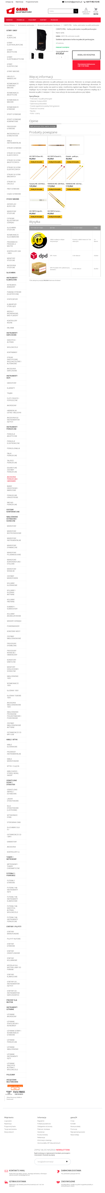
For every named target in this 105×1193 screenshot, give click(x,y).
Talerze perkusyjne (12, 462)
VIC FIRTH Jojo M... (35, 211)
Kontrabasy (12, 352)
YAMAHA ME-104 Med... (56, 184)
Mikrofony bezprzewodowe (14, 532)
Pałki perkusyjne (12, 455)
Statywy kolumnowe (12, 959)
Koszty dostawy (42, 1135)
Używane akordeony (11, 1015)
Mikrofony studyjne (11, 212)
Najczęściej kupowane (78, 1132)
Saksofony (11, 383)
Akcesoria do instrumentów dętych (13, 420)
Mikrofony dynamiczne (12, 546)
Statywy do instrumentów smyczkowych (13, 993)
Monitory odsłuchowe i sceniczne (13, 669)
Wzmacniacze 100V (13, 684)
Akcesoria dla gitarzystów (13, 135)
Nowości (9, 20)
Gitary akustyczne (12, 51)
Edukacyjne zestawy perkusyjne (12, 470)
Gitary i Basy (11, 30)
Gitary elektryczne (12, 65)
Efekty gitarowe (14, 114)
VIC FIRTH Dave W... (36, 156)
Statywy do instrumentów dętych (13, 984)
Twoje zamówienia (10, 1129)
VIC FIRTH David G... (54, 156)
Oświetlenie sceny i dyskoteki (11, 782)
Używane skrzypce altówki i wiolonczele (12, 1067)
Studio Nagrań (12, 199)
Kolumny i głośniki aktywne (11, 592)
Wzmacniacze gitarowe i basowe (13, 86)
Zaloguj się (9, 2)
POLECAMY (10, 1075)
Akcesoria (11, 847)
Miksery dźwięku (14, 621)
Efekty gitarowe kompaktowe (14, 120)
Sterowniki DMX (14, 822)
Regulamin (40, 1121)
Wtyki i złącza (13, 766)
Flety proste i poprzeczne (13, 399)
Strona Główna (9, 25)
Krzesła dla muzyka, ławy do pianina (14, 967)
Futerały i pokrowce (10, 874)
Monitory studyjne (11, 259)
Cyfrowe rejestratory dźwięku (13, 221)
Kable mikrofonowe (13, 760)
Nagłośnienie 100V (12, 677)
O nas (72, 1121)
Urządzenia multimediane (12, 1081)
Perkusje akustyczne (12, 435)
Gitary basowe (13, 71)
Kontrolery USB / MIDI (14, 252)
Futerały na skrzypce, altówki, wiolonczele (12, 909)
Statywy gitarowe (11, 945)
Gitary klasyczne (11, 37)
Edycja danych (9, 1132)
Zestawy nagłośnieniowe (14, 637)
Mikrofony (11, 526)
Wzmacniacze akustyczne (13, 94)
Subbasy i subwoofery (12, 608)
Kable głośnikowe (12, 746)
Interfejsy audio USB (11, 205)
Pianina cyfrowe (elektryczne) (14, 293)
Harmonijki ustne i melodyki (14, 412)
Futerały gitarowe (11, 882)
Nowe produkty (75, 1126)
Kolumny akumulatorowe (14, 615)
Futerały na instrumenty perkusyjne (12, 919)
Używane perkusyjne (12, 1041)
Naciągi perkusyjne (12, 504)
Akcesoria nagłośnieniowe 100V (14, 705)
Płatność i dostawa (43, 1129)
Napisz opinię (60, 33)
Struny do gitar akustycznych (14, 161)
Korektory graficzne (11, 661)
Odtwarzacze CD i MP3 (14, 836)
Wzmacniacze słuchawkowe (13, 236)
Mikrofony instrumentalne (14, 539)
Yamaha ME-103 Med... (37, 184)
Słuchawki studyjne (11, 229)
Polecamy (32, 20)
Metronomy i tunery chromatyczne (13, 866)
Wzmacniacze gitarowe (13, 108)
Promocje (20, 20)
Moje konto (8, 1117)
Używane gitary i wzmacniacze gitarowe (14, 1033)
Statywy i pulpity (13, 927)
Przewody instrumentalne (14, 753)
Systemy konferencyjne (12, 511)
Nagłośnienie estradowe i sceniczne (12, 519)
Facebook (54, 20)
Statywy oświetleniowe (13, 952)
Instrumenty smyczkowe (11, 334)
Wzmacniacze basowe (13, 101)
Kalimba (10, 328)
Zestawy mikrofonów (12, 577)
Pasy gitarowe (13, 189)
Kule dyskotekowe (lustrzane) (13, 808)
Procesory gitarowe (11, 128)
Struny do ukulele (11, 183)
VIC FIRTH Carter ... (54, 211)
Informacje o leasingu (44, 1140)
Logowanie (7, 1121)
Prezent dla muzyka (11, 1001)
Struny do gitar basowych (14, 176)
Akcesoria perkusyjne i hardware (12, 479)
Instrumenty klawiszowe (11, 279)
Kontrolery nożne (12, 322)
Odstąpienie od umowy (44, 1126)
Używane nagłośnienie (12, 1048)
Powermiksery (13, 626)
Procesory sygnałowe (12, 645)
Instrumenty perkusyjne (11, 428)
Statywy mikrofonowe (13, 933)
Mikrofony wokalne (11, 570)
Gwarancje (40, 1132)
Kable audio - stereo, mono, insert (13, 773)
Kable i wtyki (12, 740)
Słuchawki (10, 273)
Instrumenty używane (11, 1008)
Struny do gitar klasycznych (14, 154)
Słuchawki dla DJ (13, 828)
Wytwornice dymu (12, 816)
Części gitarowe (14, 194)
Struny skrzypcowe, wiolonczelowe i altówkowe (14, 360)
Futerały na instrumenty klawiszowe (12, 899)
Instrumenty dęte (11, 377)
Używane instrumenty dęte (12, 1056)
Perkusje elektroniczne (13, 442)
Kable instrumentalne (14, 142)
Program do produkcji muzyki (12, 244)
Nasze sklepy (75, 1135)
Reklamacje (41, 1137)
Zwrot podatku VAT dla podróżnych (48, 1143)
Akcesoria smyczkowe (12, 370)
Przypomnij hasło (32, 2)
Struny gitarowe (14, 148)
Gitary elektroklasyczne (15, 44)
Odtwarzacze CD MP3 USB (14, 733)
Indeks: (58, 36)
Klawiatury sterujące (12, 305)
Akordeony (11, 405)
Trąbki (10, 393)
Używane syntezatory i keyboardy (13, 1024)
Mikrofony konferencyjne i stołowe (14, 562)
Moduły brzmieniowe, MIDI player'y (12, 314)
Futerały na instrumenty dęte (12, 890)
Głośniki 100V (12, 691)
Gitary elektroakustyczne (15, 58)
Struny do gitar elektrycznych (14, 168)
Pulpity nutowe (14, 939)
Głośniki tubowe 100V (14, 697)
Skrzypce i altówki (11, 341)
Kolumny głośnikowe (12, 584)
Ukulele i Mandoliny (11, 77)
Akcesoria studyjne (11, 267)
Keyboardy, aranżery (11, 286)
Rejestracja (19, 2)
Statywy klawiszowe (12, 976)
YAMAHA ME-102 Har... (74, 184)
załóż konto (86, 13)
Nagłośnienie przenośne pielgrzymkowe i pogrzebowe (14, 715)
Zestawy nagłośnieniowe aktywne (14, 725)
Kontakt (43, 20)
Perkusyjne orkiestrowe (12, 496)
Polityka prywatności (44, 1124)
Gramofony (12, 842)
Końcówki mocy (13, 631)
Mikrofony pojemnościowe (14, 554)
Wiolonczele (12, 347)
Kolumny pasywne (11, 601)
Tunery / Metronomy (11, 858)
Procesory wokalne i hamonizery (12, 653)
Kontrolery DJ (13, 852)
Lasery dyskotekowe (13, 800)
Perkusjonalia (13, 448)
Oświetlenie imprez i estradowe (12, 792)
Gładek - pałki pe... (72, 156)
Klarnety (11, 388)
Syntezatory (12, 299)
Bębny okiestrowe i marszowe (12, 488)
